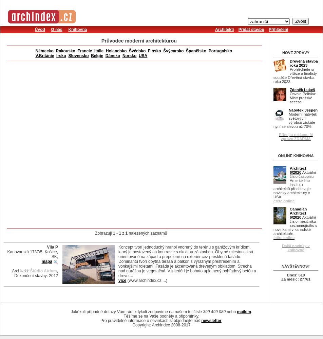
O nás (56, 29)
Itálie (98, 51)
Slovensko (78, 55)
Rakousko (65, 51)
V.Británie (45, 55)
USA (143, 55)
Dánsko (113, 55)
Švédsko (137, 51)
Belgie (97, 55)
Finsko (154, 51)
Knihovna (77, 29)
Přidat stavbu (251, 29)
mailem (244, 311)
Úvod (40, 29)
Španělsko (196, 51)
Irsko (61, 55)
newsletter (211, 320)
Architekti (224, 29)
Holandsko (116, 51)
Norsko (129, 55)
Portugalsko (220, 51)
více (122, 280)
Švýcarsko (173, 51)
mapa (47, 261)
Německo (45, 51)
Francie (85, 51)
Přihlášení (278, 29)
